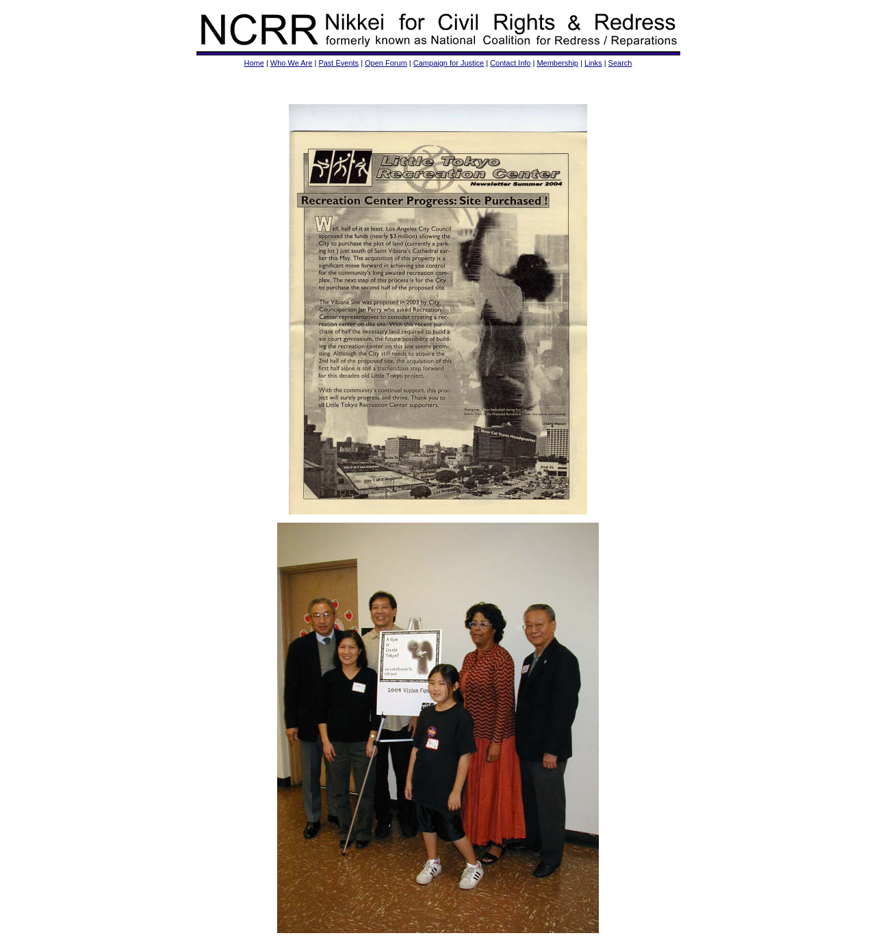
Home (254, 63)
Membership (557, 63)
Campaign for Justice (448, 63)
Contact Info (510, 63)
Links (593, 63)
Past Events (338, 63)
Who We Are (291, 63)
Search (620, 63)
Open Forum (386, 63)
